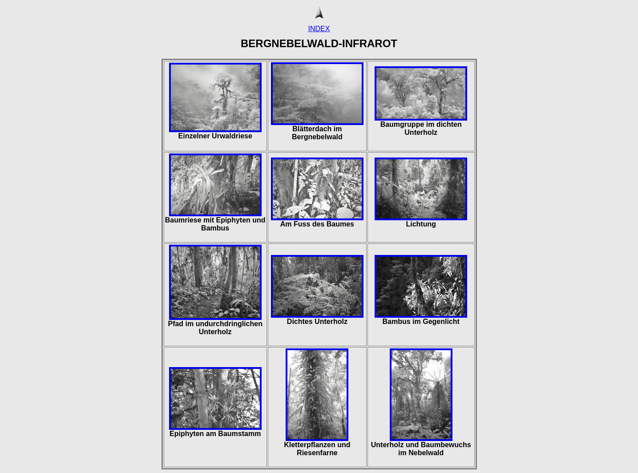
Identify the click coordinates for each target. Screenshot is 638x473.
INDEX (319, 28)
